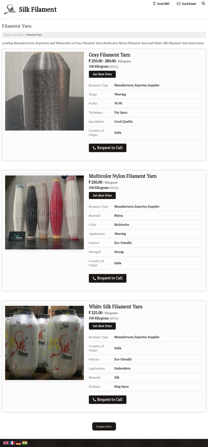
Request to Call (107, 147)
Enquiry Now (104, 426)
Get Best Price (102, 74)
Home (7, 34)
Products (19, 34)
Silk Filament (37, 9)
